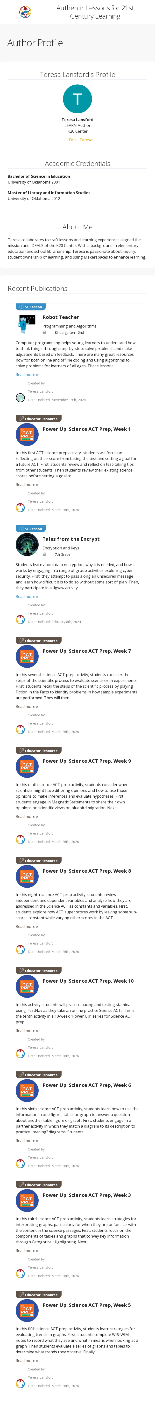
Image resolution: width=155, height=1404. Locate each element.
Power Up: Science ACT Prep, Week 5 (86, 1305)
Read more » (27, 374)
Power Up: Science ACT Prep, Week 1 (86, 429)
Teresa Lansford (41, 391)
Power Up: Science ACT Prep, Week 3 (86, 1195)
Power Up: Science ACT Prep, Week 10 (88, 981)
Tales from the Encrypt (71, 539)
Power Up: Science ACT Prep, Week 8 (86, 871)
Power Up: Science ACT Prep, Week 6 (86, 1085)
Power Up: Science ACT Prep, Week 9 (86, 761)
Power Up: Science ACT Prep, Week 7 (86, 651)
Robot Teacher (60, 317)
